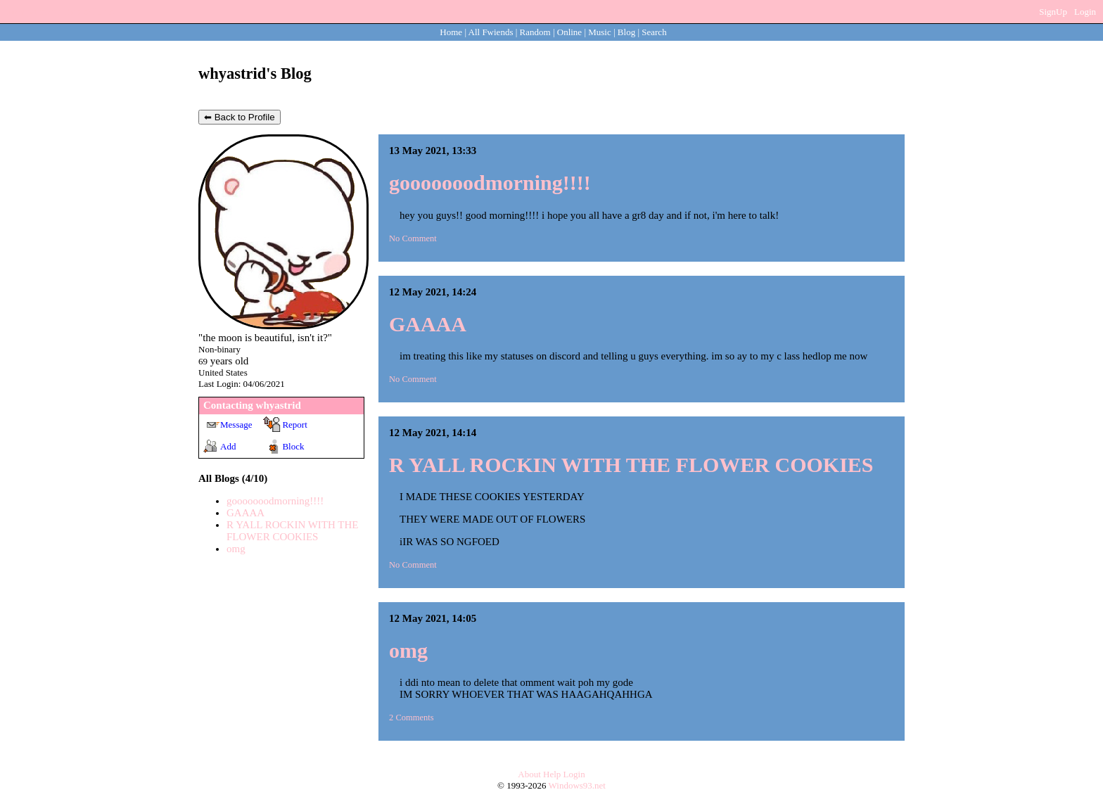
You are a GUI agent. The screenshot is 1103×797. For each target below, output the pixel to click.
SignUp (1053, 11)
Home (451, 32)
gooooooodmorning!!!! (275, 500)
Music (599, 32)
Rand (535, 32)
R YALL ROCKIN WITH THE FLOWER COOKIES (293, 530)
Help (552, 774)
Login (1085, 11)
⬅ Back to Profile (239, 117)
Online (569, 32)
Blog (626, 32)
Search (654, 32)
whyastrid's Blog (255, 73)
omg (236, 548)
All (491, 32)
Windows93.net (577, 785)
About (529, 774)
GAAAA (245, 512)
